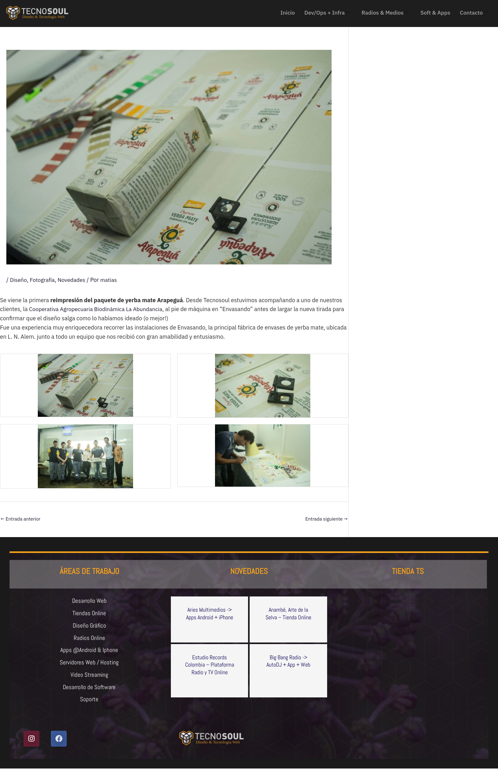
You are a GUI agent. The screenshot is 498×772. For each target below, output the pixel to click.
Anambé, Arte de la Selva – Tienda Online (288, 613)
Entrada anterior (20, 519)
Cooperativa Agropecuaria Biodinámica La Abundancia (98, 309)
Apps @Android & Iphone (89, 652)
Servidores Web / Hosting (89, 665)
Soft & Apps (434, 12)
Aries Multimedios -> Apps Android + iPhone (209, 613)
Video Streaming (89, 677)
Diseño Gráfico (89, 626)
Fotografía (43, 279)
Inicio (283, 12)
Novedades (73, 279)
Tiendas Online (89, 614)
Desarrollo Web (89, 601)
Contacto (473, 12)
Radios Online (89, 639)
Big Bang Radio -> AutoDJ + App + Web (288, 661)
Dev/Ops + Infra (323, 12)
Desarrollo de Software (89, 690)
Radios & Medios (383, 12)
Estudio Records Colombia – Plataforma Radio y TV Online (209, 665)
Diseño (18, 279)
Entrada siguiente (326, 519)
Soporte (89, 703)
